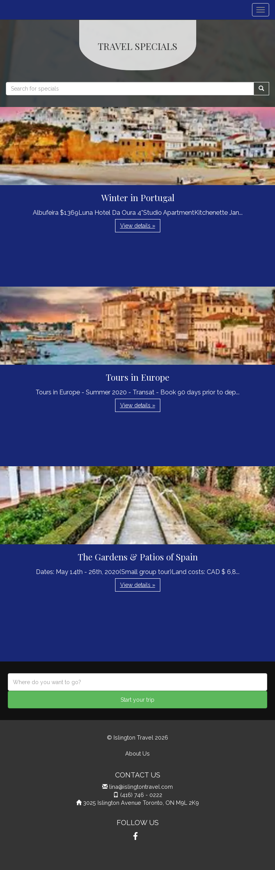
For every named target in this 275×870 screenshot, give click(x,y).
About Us (137, 753)
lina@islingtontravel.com (141, 786)
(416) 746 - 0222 (141, 795)
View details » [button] (137, 226)
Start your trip (137, 700)
